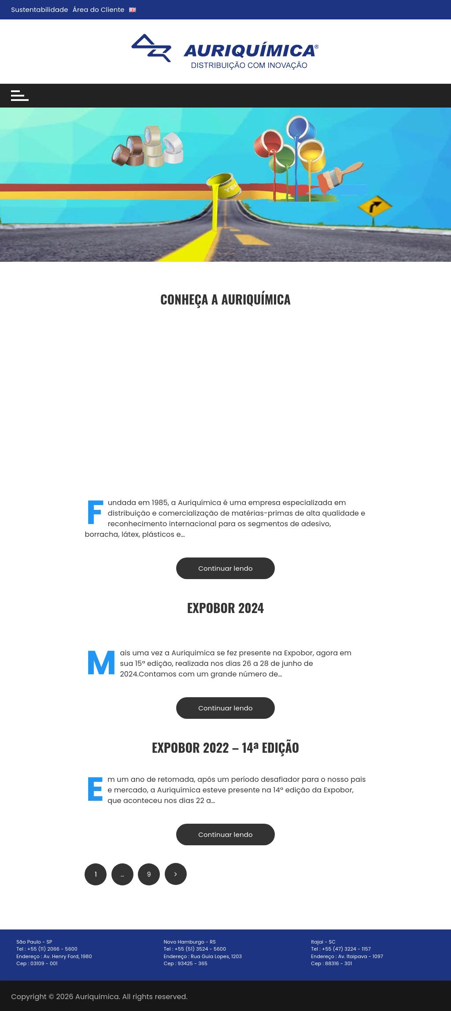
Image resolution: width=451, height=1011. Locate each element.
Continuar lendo (225, 568)
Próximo (176, 874)
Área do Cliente (99, 9)
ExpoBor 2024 (225, 607)
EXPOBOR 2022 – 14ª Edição (225, 747)
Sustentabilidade (39, 9)
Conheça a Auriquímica (225, 299)
